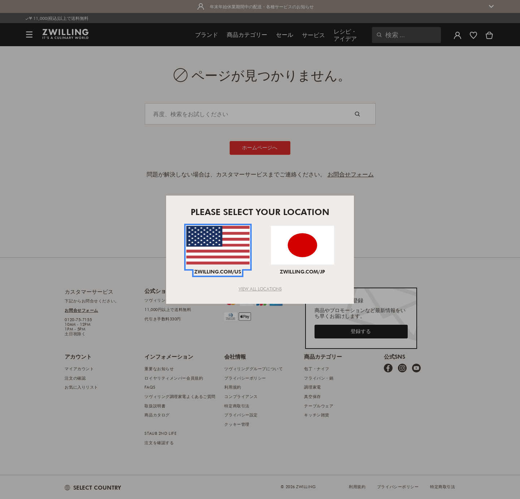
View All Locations (260, 289)
